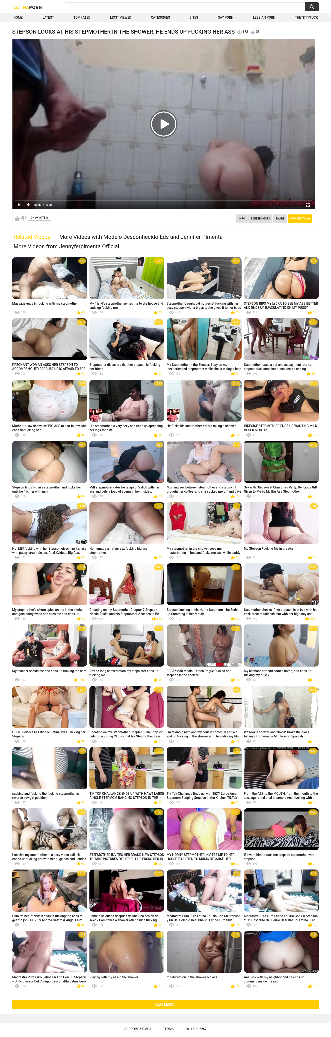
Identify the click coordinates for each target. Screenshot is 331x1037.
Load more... (165, 1005)
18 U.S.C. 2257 (196, 1029)
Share (280, 218)
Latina (27, 7)
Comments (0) (300, 218)
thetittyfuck (306, 17)
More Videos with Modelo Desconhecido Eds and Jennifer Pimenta (141, 237)
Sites (193, 17)
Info (242, 218)
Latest (48, 17)
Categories (160, 17)
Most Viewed (120, 17)
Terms (168, 1029)
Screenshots (260, 218)
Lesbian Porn (264, 17)
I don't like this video (23, 218)
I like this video (17, 218)
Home (18, 17)
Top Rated (82, 17)
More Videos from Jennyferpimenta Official (66, 246)
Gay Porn (225, 17)
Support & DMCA (137, 1029)
